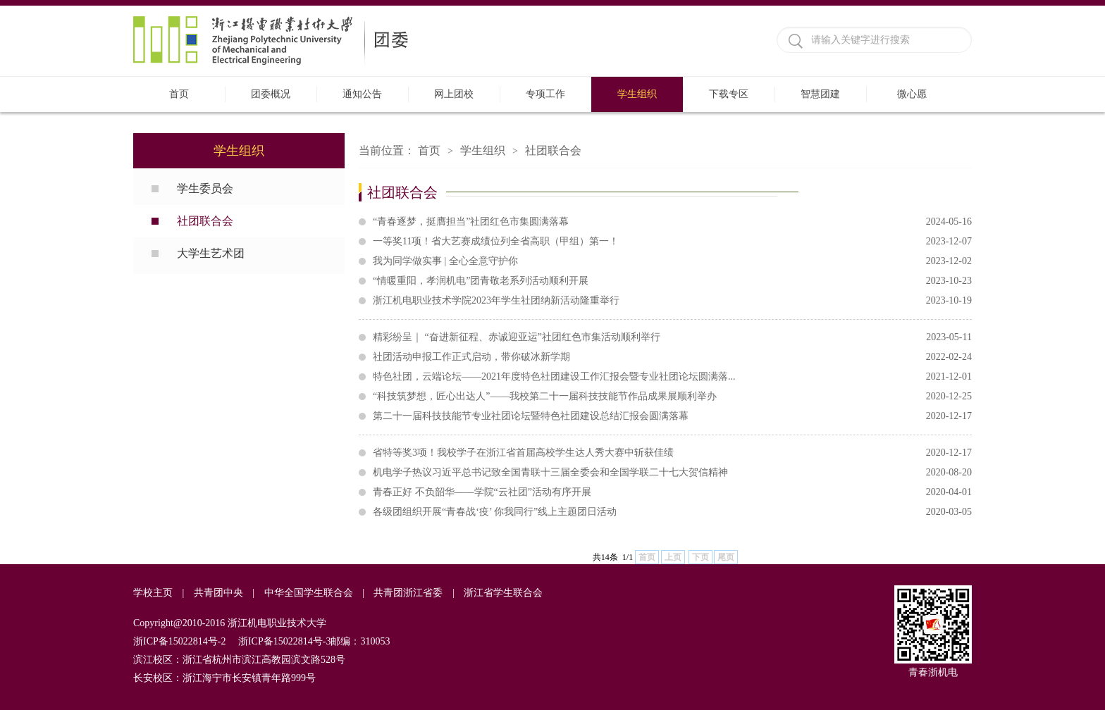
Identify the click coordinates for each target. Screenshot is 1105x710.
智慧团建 (820, 94)
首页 (179, 94)
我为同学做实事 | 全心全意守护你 (672, 261)
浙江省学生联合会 (503, 592)
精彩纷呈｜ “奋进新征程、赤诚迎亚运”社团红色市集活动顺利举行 (672, 337)
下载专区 (728, 94)
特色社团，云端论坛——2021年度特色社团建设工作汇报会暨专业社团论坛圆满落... (672, 377)
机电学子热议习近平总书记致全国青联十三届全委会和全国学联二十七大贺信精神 (672, 472)
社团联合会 (205, 221)
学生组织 (637, 94)
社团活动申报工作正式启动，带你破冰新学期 (672, 357)
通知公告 (362, 94)
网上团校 (454, 94)
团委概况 (270, 94)
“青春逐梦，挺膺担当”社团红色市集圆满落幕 (672, 222)
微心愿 (912, 94)
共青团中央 (218, 592)
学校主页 (153, 592)
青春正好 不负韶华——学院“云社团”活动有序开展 (672, 492)
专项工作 (545, 94)
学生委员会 (205, 188)
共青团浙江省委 (408, 592)
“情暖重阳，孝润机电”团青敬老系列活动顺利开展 (672, 281)
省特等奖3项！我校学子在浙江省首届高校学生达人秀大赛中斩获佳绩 (672, 453)
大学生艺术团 (211, 253)
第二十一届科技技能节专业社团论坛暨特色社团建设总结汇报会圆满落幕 (672, 416)
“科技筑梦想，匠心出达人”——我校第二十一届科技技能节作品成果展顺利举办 (672, 396)
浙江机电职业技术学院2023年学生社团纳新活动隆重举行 (672, 301)
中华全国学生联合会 (308, 592)
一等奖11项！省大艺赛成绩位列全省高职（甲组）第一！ (672, 241)
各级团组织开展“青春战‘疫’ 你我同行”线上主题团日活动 (672, 512)
